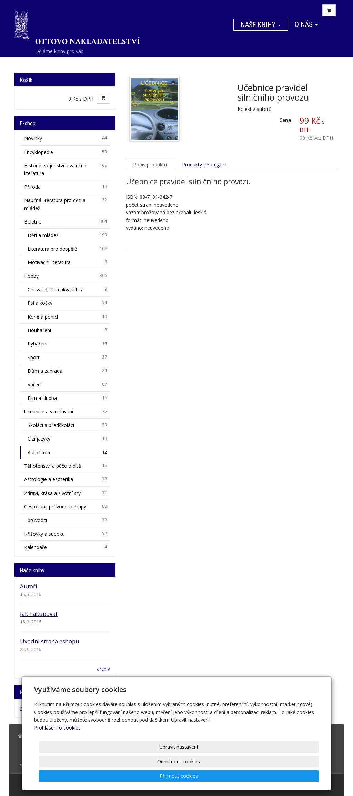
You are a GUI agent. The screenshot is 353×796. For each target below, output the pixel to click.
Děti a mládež (68, 234)
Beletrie (66, 221)
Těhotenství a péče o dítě (66, 465)
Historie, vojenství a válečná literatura (66, 169)
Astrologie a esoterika (66, 479)
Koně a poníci (68, 316)
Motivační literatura (68, 262)
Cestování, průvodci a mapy (66, 506)
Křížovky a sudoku (66, 533)
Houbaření (68, 330)
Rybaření (68, 343)
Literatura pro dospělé (68, 248)
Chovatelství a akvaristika (68, 289)
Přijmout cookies (292, 776)
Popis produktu (150, 164)
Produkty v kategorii (204, 164)
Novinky (66, 138)
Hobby (66, 275)
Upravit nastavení (179, 776)
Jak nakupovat (39, 614)
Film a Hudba (68, 397)
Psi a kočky (68, 302)
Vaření (68, 384)
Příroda (66, 186)
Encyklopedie (66, 151)
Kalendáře (66, 547)
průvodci (68, 520)
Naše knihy (261, 25)
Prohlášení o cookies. (58, 756)
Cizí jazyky (68, 438)
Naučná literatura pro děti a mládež (66, 204)
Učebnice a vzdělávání (66, 411)
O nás (306, 24)
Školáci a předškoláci (68, 425)
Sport (68, 357)
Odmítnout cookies (235, 776)
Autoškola (68, 452)
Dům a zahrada (68, 370)
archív (103, 668)
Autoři (28, 586)
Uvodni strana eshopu (49, 641)
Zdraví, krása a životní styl (66, 492)
